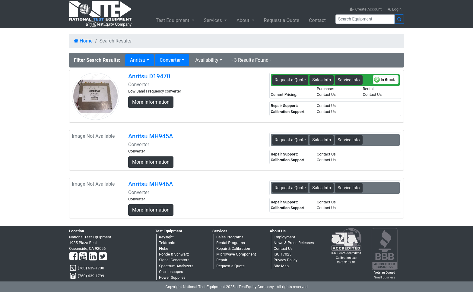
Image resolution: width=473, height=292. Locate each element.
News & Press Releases (294, 242)
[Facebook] (73, 256)
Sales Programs (229, 237)
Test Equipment (173, 20)
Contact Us (283, 248)
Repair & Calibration (233, 248)
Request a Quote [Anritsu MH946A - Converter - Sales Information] (290, 187)
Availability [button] (206, 60)
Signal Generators (174, 260)
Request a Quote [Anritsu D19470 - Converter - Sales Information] (290, 79)
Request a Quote (282, 20)
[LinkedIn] (92, 256)
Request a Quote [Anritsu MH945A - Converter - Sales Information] (290, 139)
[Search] (365, 19)
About (244, 20)
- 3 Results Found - (251, 60)
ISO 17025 (282, 254)
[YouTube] (83, 256)
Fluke (163, 248)
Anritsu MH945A (150, 136)
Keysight (166, 237)
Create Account (366, 9)
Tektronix (167, 242)
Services (213, 20)
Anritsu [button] (137, 60)
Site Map (281, 266)
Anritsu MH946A (150, 184)
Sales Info (321, 79)
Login (395, 9)
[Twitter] (102, 256)
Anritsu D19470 (149, 76)
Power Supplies (172, 277)
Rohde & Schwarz (174, 254)
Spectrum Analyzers (176, 266)
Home (83, 41)
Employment (284, 237)
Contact (317, 20)
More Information (151, 102)
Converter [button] (170, 60)
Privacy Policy (285, 260)
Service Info (349, 79)
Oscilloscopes (171, 271)
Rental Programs (230, 242)
